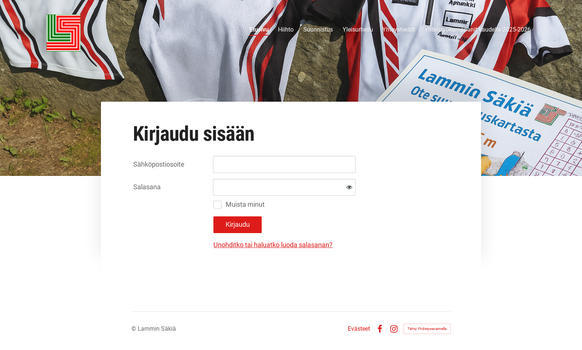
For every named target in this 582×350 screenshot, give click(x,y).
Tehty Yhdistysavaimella (427, 329)
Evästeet (359, 329)
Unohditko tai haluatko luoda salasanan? (273, 245)
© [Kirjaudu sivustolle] (134, 328)
